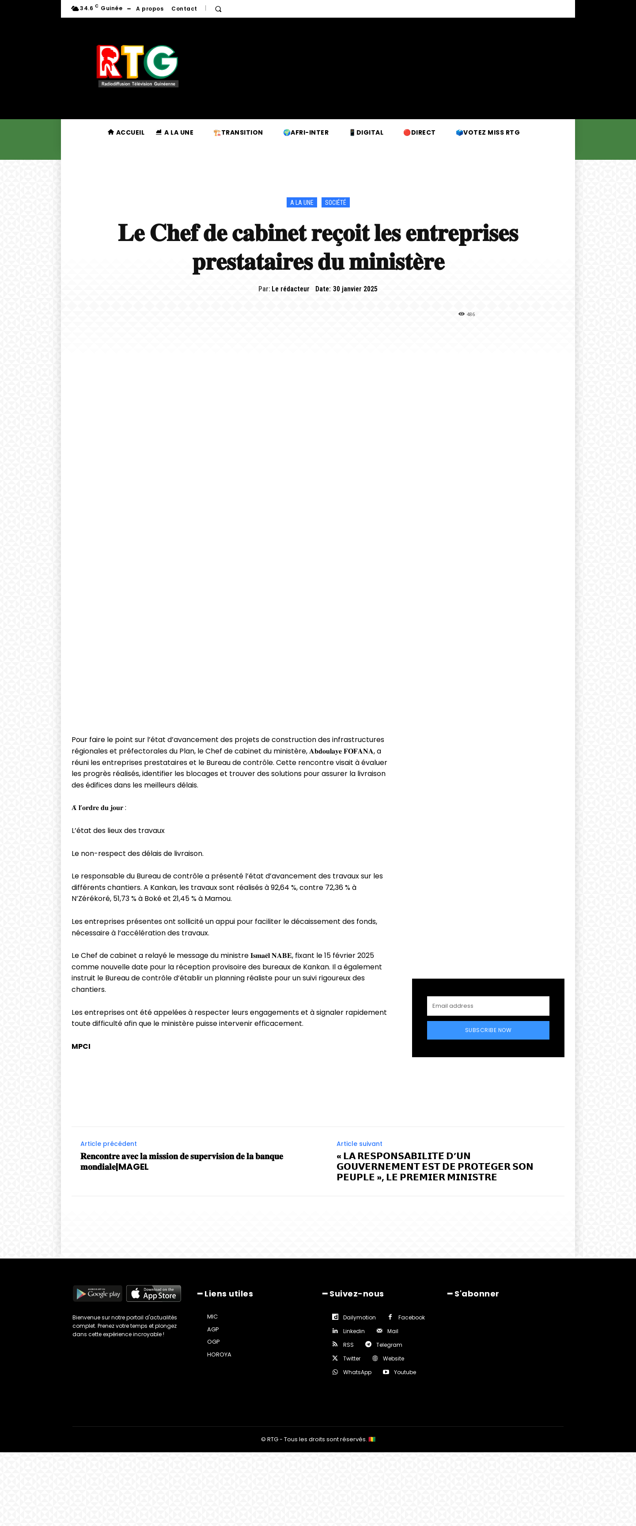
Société (336, 202)
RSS (348, 1345)
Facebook (411, 1317)
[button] (218, 9)
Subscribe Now (488, 1030)
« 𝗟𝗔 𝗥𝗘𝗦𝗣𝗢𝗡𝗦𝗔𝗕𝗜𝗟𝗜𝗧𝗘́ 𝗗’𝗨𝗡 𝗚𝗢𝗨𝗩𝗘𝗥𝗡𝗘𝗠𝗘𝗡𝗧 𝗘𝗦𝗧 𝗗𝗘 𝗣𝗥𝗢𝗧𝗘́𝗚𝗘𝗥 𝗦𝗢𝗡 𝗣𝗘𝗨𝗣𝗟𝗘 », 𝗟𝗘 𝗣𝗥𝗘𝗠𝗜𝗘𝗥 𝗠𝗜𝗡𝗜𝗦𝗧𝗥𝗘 (435, 1167)
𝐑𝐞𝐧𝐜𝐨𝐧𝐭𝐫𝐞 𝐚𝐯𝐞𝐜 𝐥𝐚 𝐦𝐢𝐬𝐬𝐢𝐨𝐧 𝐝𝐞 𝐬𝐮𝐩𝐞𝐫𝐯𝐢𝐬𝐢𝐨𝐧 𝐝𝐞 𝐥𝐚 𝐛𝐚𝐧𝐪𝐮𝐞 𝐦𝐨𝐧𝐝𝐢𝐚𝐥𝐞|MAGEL (181, 1161)
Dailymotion (359, 1317)
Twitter (351, 1358)
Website (393, 1358)
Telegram (389, 1345)
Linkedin (354, 1331)
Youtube (405, 1372)
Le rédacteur (291, 289)
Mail (392, 1331)
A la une (302, 202)
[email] (488, 1006)
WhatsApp (357, 1372)
